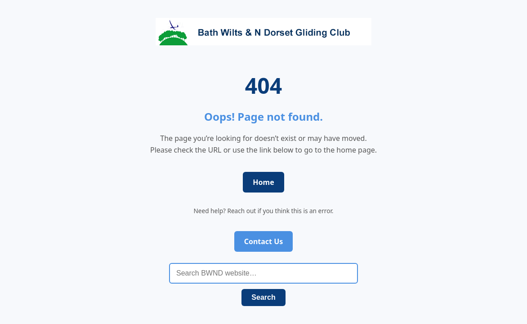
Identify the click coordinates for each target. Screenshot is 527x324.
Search (263, 297)
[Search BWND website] (263, 273)
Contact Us (263, 241)
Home (263, 182)
